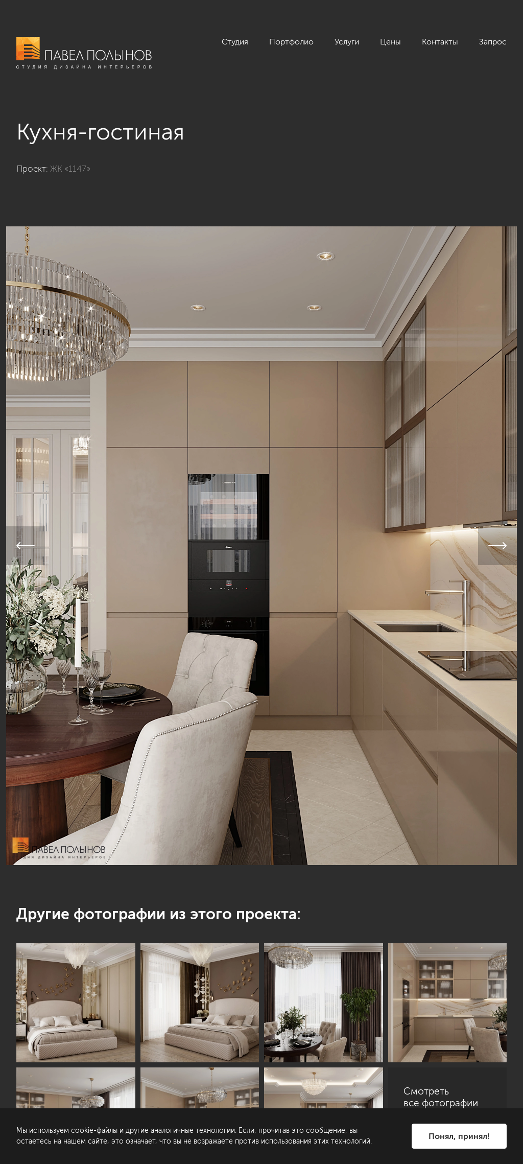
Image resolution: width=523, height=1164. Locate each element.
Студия (235, 41)
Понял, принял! (459, 1136)
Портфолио (291, 41)
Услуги (347, 41)
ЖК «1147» (70, 169)
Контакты (440, 41)
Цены (390, 41)
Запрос (493, 41)
